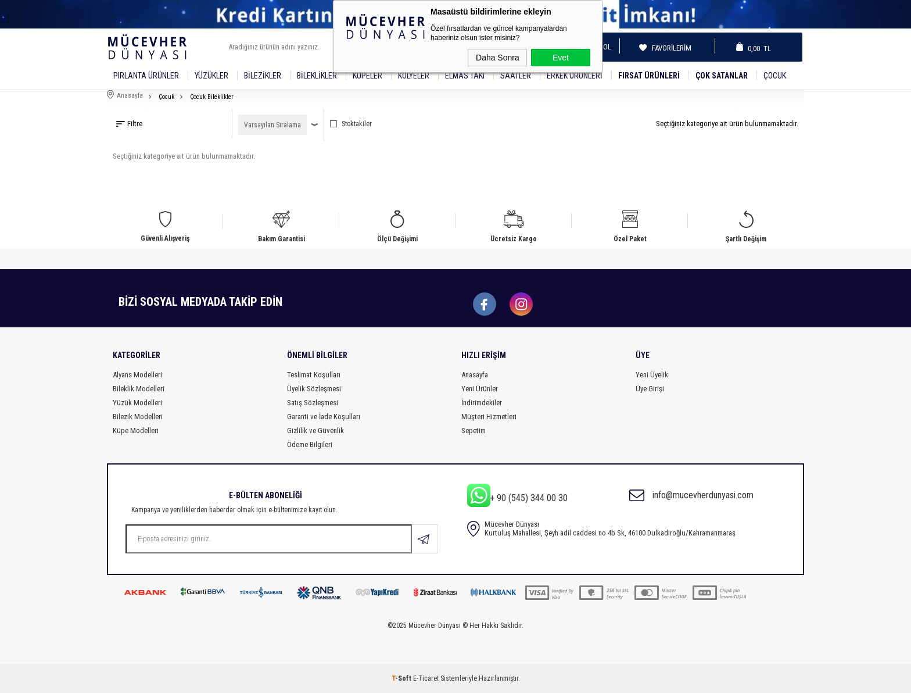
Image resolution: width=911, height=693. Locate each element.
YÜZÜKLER (211, 75)
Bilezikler (262, 75)
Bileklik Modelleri (138, 388)
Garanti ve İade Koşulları (323, 416)
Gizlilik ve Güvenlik (315, 430)
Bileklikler (317, 75)
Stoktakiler (351, 124)
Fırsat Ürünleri (649, 75)
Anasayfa (474, 374)
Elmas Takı (465, 75)
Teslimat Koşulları (313, 374)
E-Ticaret (426, 678)
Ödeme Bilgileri (309, 444)
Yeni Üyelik (652, 374)
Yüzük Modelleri (137, 402)
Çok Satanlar (721, 75)
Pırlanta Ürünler (146, 75)
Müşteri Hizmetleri (489, 416)
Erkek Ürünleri (574, 75)
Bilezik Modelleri (138, 416)
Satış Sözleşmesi (312, 402)
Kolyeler (413, 75)
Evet (561, 57)
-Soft (402, 678)
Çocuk (774, 75)
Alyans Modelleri (137, 374)
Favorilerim (668, 48)
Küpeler (367, 75)
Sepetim (473, 430)
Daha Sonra (497, 57)
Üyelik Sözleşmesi (314, 388)
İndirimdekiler (481, 402)
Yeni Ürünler (479, 388)
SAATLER (515, 75)
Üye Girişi (650, 388)
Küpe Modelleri (136, 430)
